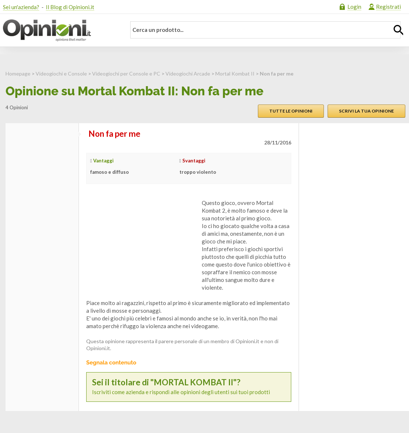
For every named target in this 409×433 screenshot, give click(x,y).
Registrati (388, 6)
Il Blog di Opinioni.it (70, 7)
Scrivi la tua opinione (366, 111)
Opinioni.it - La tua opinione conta (60, 30)
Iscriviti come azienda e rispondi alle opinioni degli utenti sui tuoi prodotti (188, 386)
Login (354, 6)
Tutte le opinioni (291, 111)
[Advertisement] (141, 245)
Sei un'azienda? (21, 7)
